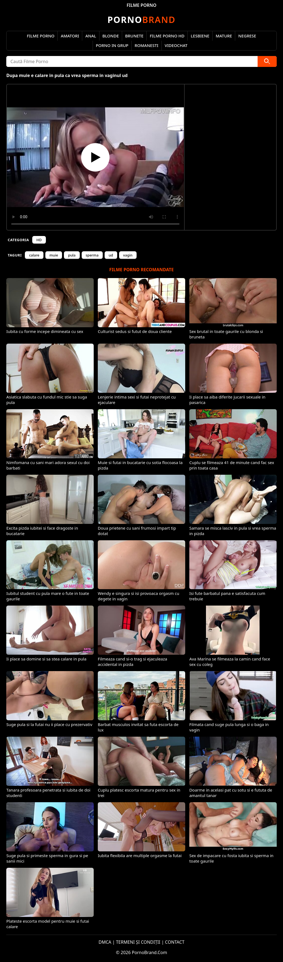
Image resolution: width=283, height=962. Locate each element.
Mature (224, 36)
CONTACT (174, 942)
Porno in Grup (112, 45)
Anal (90, 36)
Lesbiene (200, 36)
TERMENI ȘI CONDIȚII (138, 942)
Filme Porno (40, 36)
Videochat (176, 45)
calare (34, 255)
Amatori (70, 36)
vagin (127, 255)
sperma (92, 255)
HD (39, 239)
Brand (141, 19)
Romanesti (146, 45)
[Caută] (267, 61)
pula (71, 255)
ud (111, 255)
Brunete (134, 36)
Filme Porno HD (167, 36)
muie (53, 255)
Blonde (110, 36)
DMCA (105, 942)
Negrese (247, 36)
